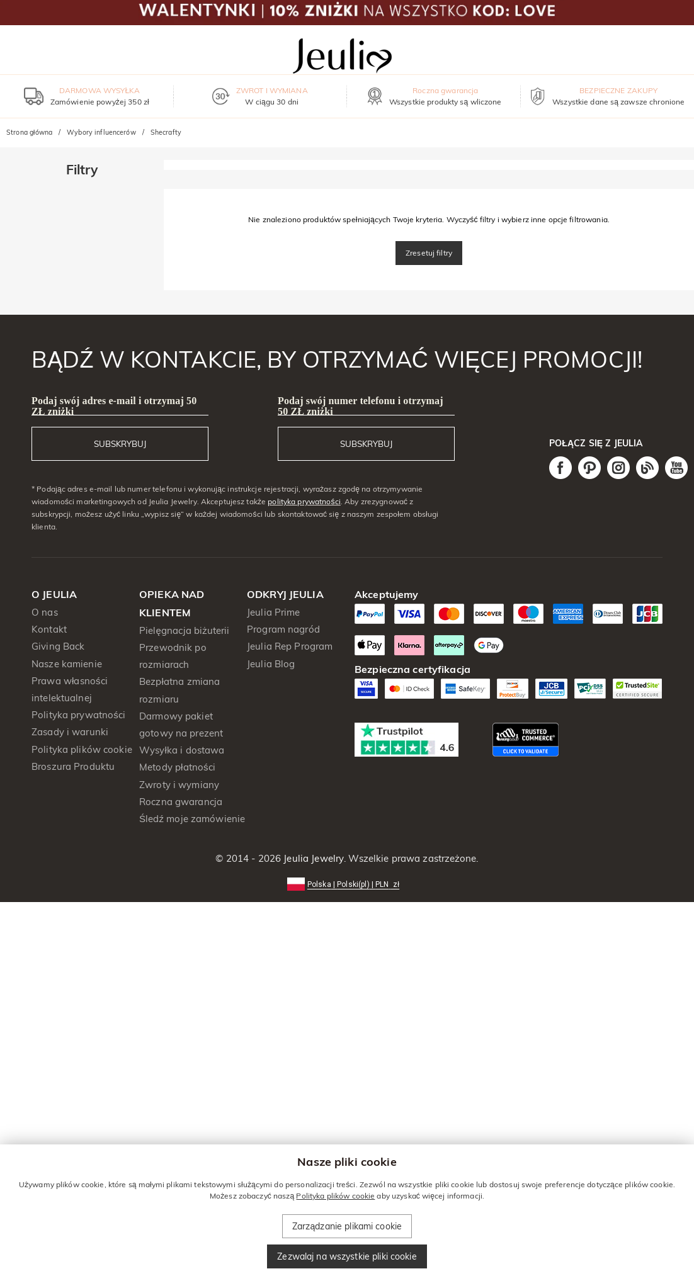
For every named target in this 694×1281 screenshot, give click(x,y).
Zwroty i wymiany (179, 785)
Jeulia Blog (271, 664)
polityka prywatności (304, 501)
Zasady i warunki (69, 732)
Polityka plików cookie (81, 749)
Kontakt (49, 629)
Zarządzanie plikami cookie (347, 1226)
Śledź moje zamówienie (192, 819)
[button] (347, 883)
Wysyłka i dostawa (182, 750)
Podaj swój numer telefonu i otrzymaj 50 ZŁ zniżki (360, 406)
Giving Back (57, 646)
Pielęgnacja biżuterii (184, 630)
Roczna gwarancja (180, 802)
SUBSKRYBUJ (120, 444)
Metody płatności (177, 767)
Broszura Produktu (73, 766)
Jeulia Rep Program (290, 646)
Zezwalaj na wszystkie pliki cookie (346, 1256)
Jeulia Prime (273, 612)
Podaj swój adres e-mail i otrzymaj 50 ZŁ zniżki (113, 406)
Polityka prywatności (78, 715)
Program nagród (283, 629)
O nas (44, 612)
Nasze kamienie (66, 664)
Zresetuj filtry (429, 252)
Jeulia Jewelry (312, 858)
